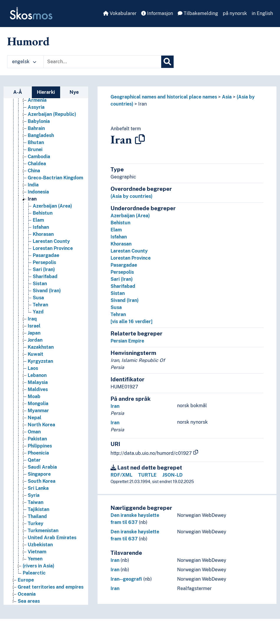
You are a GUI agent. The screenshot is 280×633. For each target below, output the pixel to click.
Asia (227, 97)
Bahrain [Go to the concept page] (36, 128)
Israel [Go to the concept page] (34, 326)
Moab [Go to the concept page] (34, 396)
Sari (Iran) (122, 279)
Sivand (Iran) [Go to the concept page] (47, 290)
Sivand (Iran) (125, 300)
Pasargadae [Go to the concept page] (46, 255)
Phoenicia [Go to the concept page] (38, 453)
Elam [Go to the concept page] (38, 220)
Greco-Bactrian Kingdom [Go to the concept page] (55, 178)
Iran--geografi (126, 579)
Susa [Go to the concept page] (38, 297)
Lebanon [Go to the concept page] (37, 375)
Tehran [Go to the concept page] (40, 305)
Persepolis (122, 272)
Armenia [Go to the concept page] (37, 100)
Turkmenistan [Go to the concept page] (43, 530)
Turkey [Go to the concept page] (35, 523)
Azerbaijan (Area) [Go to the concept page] (52, 206)
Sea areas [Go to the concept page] (29, 601)
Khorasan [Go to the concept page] (43, 234)
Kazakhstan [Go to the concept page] (41, 347)
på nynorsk (235, 13)
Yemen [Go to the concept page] (35, 559)
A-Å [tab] (17, 92)
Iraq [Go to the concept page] (32, 319)
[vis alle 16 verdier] (131, 321)
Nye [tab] (74, 92)
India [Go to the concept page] (33, 185)
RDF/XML (121, 475)
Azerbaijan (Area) (130, 215)
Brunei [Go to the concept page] (35, 149)
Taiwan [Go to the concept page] (35, 502)
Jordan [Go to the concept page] (35, 340)
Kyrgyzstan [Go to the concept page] (40, 361)
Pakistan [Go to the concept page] (37, 439)
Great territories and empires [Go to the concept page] (50, 587)
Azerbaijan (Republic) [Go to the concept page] (52, 114)
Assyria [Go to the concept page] (36, 107)
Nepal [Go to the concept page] (34, 417)
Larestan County (129, 251)
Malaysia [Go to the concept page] (38, 382)
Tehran (118, 314)
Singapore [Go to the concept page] (39, 474)
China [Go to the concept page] (34, 170)
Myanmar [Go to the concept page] (38, 410)
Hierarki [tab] (46, 92)
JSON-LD (172, 475)
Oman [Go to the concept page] (34, 432)
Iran (142, 104)
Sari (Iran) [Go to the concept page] (44, 269)
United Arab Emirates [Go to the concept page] (52, 537)
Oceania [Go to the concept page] (27, 594)
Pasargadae (124, 265)
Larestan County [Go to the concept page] (51, 241)
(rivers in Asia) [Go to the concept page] (38, 566)
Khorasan (121, 244)
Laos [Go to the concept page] (33, 368)
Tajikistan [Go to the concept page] (38, 509)
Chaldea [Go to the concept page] (37, 163)
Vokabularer (119, 13)
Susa (116, 307)
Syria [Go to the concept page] (33, 495)
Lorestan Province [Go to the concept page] (53, 248)
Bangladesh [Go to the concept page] (41, 135)
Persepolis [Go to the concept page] (44, 262)
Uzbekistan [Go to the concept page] (40, 544)
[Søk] (167, 61)
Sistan (118, 293)
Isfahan (119, 237)
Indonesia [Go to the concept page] (38, 192)
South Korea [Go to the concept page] (41, 481)
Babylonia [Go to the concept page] (39, 121)
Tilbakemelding (198, 13)
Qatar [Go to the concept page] (34, 460)
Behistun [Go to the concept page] (42, 213)
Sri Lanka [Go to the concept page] (38, 488)
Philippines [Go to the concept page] (40, 446)
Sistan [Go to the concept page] (40, 283)
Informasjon (157, 13)
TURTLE (147, 475)
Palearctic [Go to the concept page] (34, 573)
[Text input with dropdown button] (102, 61)
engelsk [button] (24, 61)
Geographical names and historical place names (164, 97)
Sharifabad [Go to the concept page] (45, 276)
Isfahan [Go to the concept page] (41, 227)
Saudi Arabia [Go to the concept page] (42, 467)
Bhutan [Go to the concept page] (36, 142)
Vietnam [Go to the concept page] (37, 551)
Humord (28, 41)
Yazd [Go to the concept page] (38, 312)
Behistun (120, 223)
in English (262, 13)
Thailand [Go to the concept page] (37, 516)
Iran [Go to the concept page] (32, 199)
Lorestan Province (131, 258)
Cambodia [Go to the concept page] (39, 156)
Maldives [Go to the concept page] (38, 389)
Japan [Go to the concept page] (34, 333)
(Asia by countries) (131, 196)
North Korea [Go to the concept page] (41, 424)
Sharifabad (123, 286)
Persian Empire (127, 341)
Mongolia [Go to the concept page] (38, 403)
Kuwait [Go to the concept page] (35, 354)
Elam (116, 230)
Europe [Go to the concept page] (26, 580)
